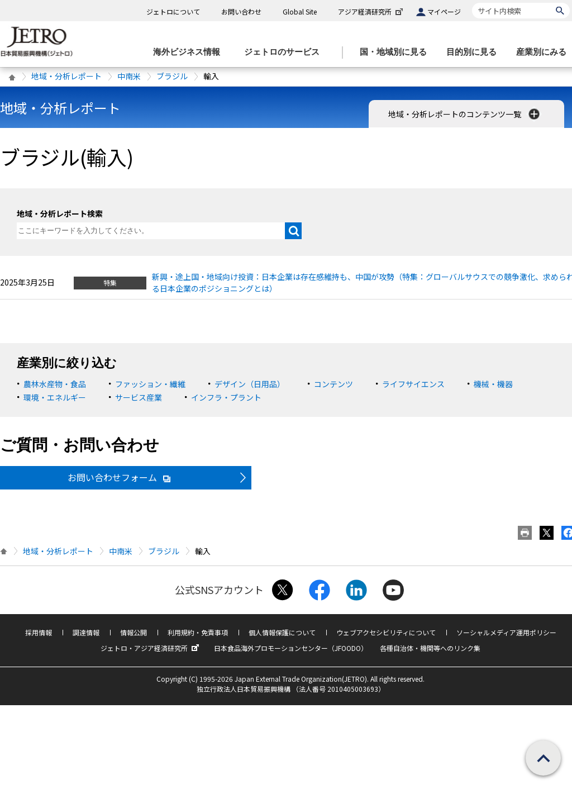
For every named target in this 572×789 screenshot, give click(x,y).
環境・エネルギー (54, 397)
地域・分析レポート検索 (60, 213)
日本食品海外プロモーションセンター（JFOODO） (291, 648)
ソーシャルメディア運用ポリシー (506, 632)
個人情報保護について (282, 632)
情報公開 (133, 632)
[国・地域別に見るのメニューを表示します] (396, 52)
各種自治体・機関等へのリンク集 (430, 648)
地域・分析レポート (66, 76)
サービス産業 (138, 397)
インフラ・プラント (226, 397)
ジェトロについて (173, 11)
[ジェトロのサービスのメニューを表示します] (285, 52)
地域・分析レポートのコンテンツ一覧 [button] (465, 114)
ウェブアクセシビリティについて (386, 632)
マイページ (444, 11)
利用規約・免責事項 (198, 632)
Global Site (300, 11)
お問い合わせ (241, 11)
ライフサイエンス (413, 383)
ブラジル (172, 76)
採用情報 (38, 632)
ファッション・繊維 (150, 383)
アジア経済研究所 (371, 11)
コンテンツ (333, 383)
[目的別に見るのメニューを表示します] (474, 52)
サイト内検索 (471, 2)
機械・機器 (493, 383)
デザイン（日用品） (249, 383)
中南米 (129, 76)
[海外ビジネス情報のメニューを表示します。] (190, 52)
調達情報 (86, 632)
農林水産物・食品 (54, 383)
